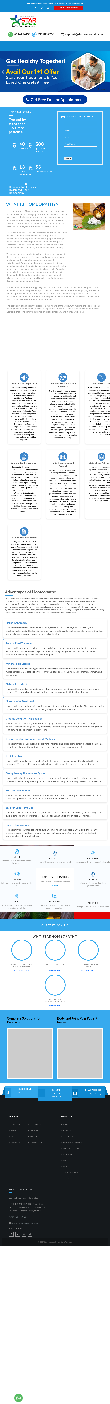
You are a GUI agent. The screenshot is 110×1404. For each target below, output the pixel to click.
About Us (67, 1130)
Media (65, 1160)
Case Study (68, 1154)
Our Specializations (71, 1148)
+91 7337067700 (17, 1217)
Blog (65, 1166)
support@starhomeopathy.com (96, 1094)
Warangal (15, 1130)
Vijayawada (16, 1142)
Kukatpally (15, 1124)
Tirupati (33, 1136)
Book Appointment (67, 7)
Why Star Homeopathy (73, 1142)
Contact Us (68, 1136)
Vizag (13, 1136)
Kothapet (34, 1130)
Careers (66, 1178)
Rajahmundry (36, 1142)
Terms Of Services (71, 1172)
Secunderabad (36, 1124)
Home (65, 1124)
